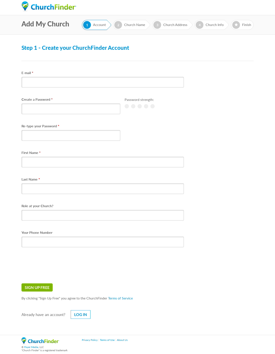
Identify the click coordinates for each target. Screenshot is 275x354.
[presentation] (54, 265)
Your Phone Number (36, 232)
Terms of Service (120, 298)
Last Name (30, 179)
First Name (31, 152)
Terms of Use (107, 340)
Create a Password (37, 99)
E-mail (27, 73)
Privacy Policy (90, 340)
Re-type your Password (40, 126)
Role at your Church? (37, 206)
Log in (80, 314)
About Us (122, 340)
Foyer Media (31, 347)
